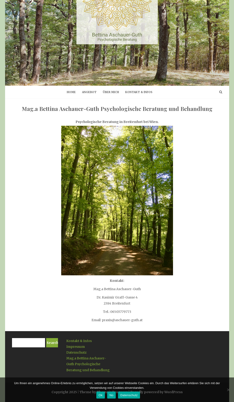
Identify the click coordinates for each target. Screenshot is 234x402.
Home (71, 92)
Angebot (89, 92)
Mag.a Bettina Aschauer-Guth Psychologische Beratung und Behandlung (88, 364)
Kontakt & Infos (138, 92)
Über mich (111, 92)
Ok (101, 395)
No (111, 395)
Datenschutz (76, 352)
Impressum (75, 347)
